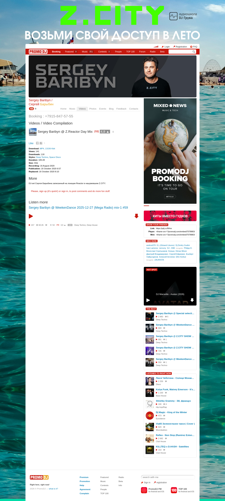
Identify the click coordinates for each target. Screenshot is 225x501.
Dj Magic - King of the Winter (171, 412)
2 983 (160, 317)
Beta (162, 51)
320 (70, 225)
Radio (152, 51)
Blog (111, 108)
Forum (142, 51)
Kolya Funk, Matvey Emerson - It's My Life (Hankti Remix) (175, 389)
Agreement (85, 489)
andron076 (151, 245)
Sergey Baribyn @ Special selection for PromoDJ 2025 (175, 313)
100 (159, 404)
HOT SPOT (152, 270)
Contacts (133, 108)
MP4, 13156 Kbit (47, 148)
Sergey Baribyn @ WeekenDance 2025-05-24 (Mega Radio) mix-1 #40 (175, 359)
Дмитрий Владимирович (157, 254)
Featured (71, 51)
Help (82, 485)
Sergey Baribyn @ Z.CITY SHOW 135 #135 (175, 347)
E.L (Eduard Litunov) (166, 245)
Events (102, 108)
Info (120, 485)
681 (159, 339)
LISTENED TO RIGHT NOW (158, 373)
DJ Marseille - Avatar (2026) (170, 294)
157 (32, 225)
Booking (56, 51)
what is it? (53, 488)
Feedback (121, 108)
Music (88, 51)
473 (159, 416)
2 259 (160, 381)
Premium (84, 477)
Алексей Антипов (167, 257)
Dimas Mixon (181, 251)
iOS (162, 492)
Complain (84, 493)
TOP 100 (130, 51)
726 (159, 351)
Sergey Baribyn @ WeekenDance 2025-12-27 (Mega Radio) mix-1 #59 (78, 207)
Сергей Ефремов (177, 254)
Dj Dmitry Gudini (183, 245)
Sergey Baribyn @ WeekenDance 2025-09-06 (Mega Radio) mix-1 (175, 325)
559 (159, 362)
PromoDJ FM (155, 489)
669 (159, 328)
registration (161, 482)
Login (167, 47)
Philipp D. (188, 248)
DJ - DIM (171, 248)
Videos (82, 108)
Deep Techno (42, 157)
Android (154, 492)
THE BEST (151, 309)
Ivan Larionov (152, 248)
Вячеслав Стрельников (156, 251)
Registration (181, 47)
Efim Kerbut (181, 257)
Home (63, 108)
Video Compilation (57, 123)
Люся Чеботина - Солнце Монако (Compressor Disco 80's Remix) (175, 378)
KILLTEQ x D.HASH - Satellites (172, 446)
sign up (43, 191)
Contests (104, 485)
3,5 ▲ (63, 225)
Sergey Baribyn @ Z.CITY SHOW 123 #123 (175, 336)
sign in (65, 191)
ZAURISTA (159, 260)
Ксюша (171, 251)
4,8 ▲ (105, 131)
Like (31, 143)
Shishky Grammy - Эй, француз (173, 401)
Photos (92, 108)
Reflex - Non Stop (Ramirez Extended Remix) (175, 435)
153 (159, 450)
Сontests (104, 51)
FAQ (195, 47)
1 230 (160, 393)
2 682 (160, 438)
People (118, 51)
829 (159, 427)
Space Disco (55, 157)
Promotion (85, 481)
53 (53, 225)
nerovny (162, 248)
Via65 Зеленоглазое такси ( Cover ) (175, 424)
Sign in (147, 482)
